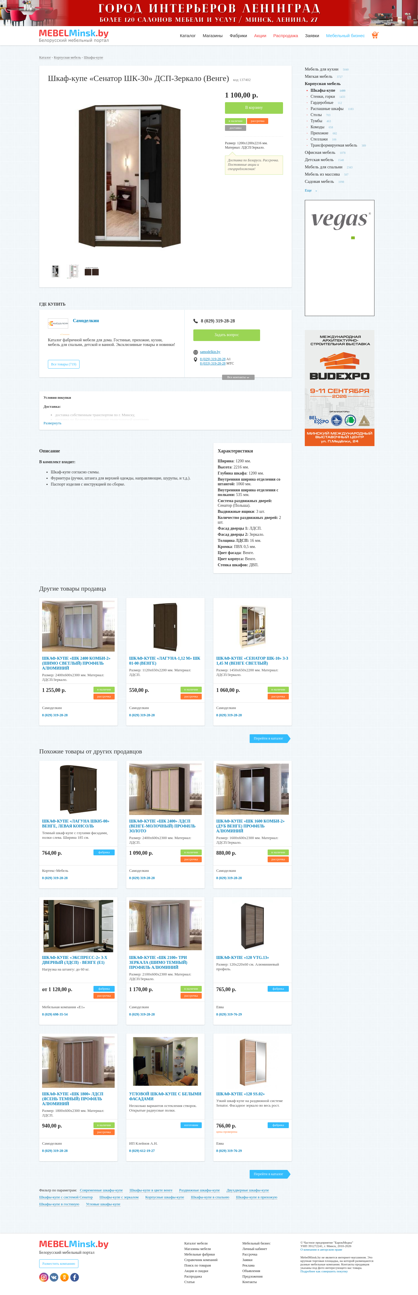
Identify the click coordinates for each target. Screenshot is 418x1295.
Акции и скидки (196, 1271)
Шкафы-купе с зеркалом (119, 1197)
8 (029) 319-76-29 (229, 1014)
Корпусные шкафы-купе (164, 1197)
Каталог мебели (196, 1243)
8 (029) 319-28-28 (214, 320)
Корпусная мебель (67, 57)
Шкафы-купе (93, 57)
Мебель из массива (322, 174)
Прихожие (319, 133)
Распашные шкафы (327, 109)
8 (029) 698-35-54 (55, 1014)
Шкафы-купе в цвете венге (150, 1190)
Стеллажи (319, 139)
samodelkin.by (210, 352)
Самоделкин (86, 320)
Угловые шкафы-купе (103, 1204)
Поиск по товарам (197, 1265)
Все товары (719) (63, 364)
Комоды (317, 127)
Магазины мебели (197, 1249)
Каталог (188, 35)
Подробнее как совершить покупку (324, 1271)
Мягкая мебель (318, 76)
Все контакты (238, 377)
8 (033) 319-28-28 (213, 363)
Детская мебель (319, 159)
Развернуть (53, 423)
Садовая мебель (319, 181)
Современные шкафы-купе (101, 1190)
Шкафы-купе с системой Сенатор (66, 1197)
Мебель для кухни (321, 69)
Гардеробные (322, 102)
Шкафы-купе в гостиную (59, 1204)
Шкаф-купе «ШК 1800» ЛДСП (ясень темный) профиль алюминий (72, 1099)
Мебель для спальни (324, 167)
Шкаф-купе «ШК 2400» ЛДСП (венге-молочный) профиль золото (162, 826)
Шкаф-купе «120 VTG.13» (242, 957)
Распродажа (285, 35)
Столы (316, 115)
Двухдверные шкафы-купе (248, 1190)
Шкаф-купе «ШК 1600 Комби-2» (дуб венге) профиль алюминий (250, 826)
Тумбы (316, 121)
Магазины (213, 35)
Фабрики (238, 35)
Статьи (189, 1282)
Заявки (312, 35)
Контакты (249, 1282)
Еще (311, 190)
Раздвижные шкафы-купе (199, 1190)
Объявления (251, 1271)
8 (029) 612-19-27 (142, 1151)
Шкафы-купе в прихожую (256, 1197)
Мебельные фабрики (199, 1254)
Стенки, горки (323, 96)
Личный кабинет (254, 1249)
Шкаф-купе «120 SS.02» (240, 1094)
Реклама (248, 1265)
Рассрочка (249, 1254)
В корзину (254, 107)
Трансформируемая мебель (334, 145)
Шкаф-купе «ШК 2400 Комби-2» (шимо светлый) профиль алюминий (76, 663)
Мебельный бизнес (345, 35)
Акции (260, 35)
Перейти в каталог (268, 738)
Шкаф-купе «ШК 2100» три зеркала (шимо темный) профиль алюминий (158, 962)
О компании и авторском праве (321, 1249)
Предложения (252, 1276)
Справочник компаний (200, 1260)
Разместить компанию (58, 1264)
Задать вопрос (227, 335)
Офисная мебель (320, 152)
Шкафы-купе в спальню (210, 1197)
